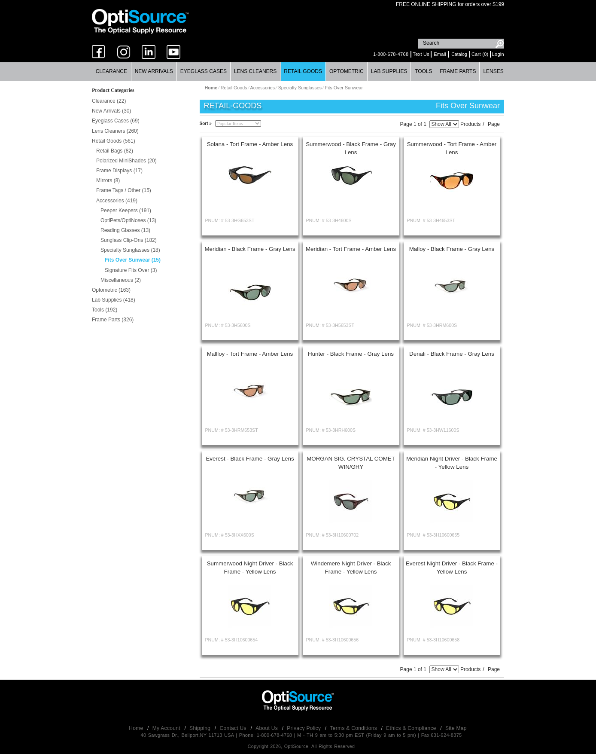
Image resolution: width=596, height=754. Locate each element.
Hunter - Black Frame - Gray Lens (351, 354)
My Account (167, 728)
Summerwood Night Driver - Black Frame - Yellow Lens (250, 567)
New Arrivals (154, 71)
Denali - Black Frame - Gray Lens (451, 354)
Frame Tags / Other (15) (123, 190)
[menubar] (298, 71)
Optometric (346, 71)
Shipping (200, 728)
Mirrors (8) (108, 180)
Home (137, 728)
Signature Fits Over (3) (131, 270)
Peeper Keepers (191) (125, 211)
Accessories (262, 87)
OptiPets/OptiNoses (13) (128, 220)
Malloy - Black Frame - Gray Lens (452, 249)
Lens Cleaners (255, 71)
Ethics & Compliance (412, 728)
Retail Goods (303, 71)
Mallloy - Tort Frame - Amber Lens (250, 354)
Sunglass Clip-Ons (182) (128, 240)
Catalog (459, 54)
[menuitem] (111, 71)
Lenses (493, 71)
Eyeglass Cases (203, 71)
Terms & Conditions (354, 728)
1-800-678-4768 (390, 54)
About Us (267, 728)
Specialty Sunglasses (300, 87)
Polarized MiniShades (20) (126, 161)
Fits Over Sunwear (344, 87)
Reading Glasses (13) (125, 230)
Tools (423, 71)
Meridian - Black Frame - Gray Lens (249, 249)
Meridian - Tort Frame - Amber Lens (351, 249)
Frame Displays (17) (119, 171)
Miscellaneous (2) (120, 280)
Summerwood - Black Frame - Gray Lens (351, 148)
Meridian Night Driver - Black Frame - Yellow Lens (451, 462)
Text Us (421, 54)
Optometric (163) (111, 290)
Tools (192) (104, 310)
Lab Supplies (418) (113, 300)
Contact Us (234, 728)
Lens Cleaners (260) (115, 131)
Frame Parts (458, 71)
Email (440, 54)
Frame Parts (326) (113, 320)
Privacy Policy (304, 728)
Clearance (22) (109, 101)
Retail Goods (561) (113, 141)
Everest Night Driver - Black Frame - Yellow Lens (452, 567)
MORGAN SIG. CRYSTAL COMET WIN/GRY (351, 462)
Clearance (111, 71)
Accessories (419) (116, 201)
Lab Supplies (389, 71)
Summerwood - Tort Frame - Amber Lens (452, 148)
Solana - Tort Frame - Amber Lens (250, 144)
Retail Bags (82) (114, 151)
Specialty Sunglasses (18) (130, 250)
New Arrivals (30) (111, 111)
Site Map (456, 728)
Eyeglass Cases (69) (116, 121)
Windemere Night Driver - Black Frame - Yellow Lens (351, 567)
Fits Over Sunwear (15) (133, 260)
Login (498, 54)
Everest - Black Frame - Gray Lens (250, 458)
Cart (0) (480, 54)
